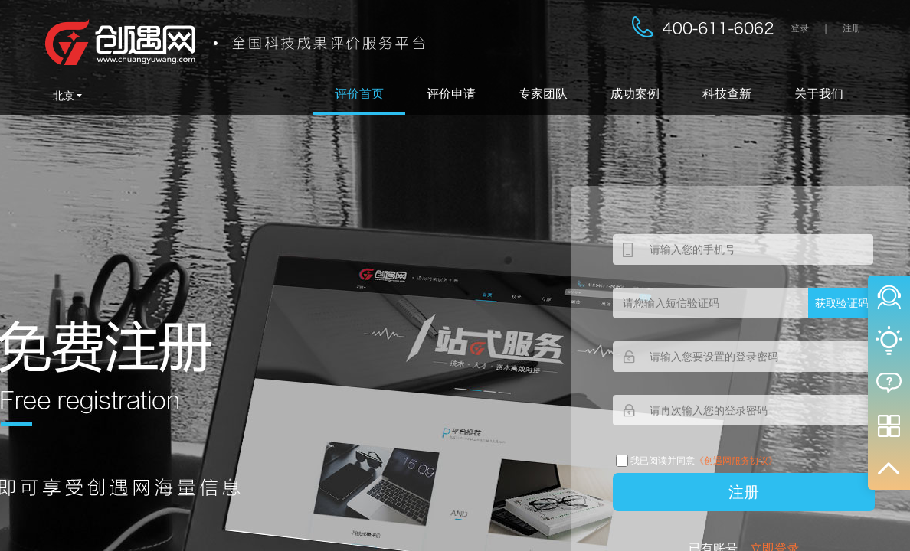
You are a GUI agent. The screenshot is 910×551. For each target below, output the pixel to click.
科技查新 (726, 93)
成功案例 (635, 93)
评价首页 (359, 93)
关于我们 (818, 93)
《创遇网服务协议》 (736, 460)
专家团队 (543, 93)
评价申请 (451, 93)
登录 (800, 28)
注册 (852, 28)
